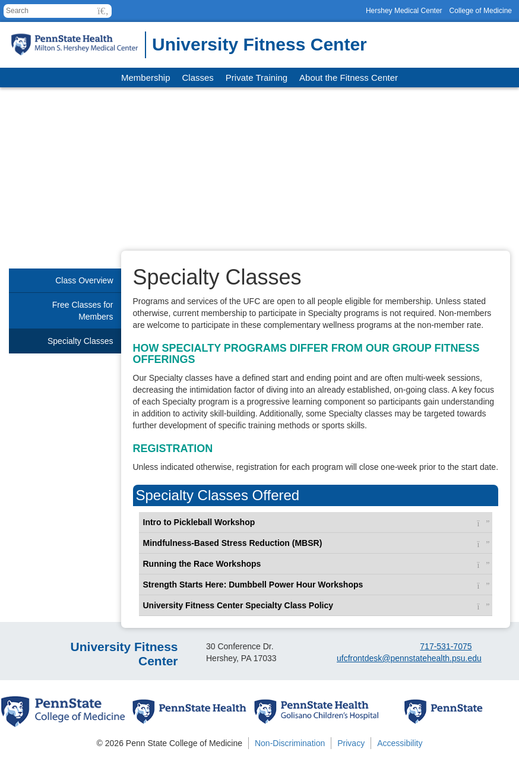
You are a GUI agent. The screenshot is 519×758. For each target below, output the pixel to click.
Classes (198, 77)
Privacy (351, 743)
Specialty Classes (80, 341)
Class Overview (84, 280)
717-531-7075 (445, 646)
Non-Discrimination (290, 743)
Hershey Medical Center (404, 11)
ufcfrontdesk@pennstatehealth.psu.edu (409, 658)
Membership (145, 77)
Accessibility (399, 743)
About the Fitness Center (348, 77)
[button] (103, 11)
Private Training (256, 77)
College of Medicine (481, 11)
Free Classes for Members (82, 310)
